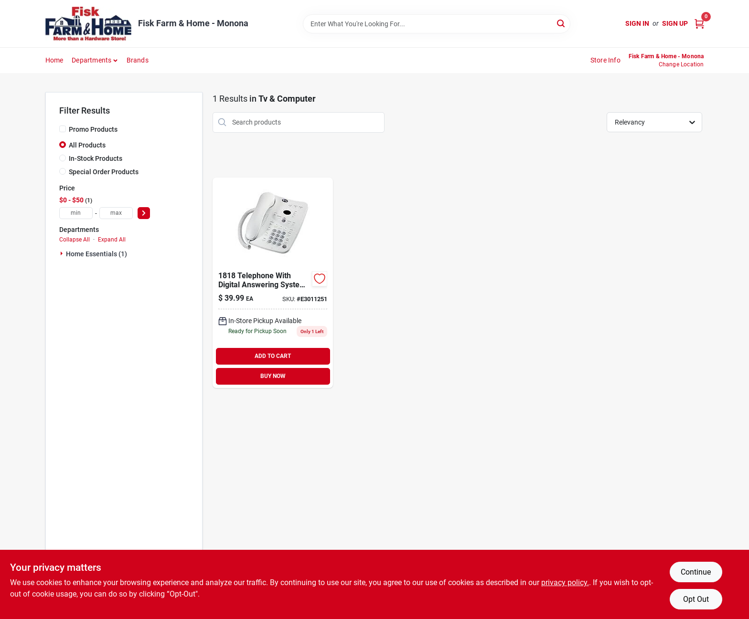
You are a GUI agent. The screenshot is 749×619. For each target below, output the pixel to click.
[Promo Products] (62, 129)
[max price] (116, 213)
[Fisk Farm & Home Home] (88, 24)
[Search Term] (436, 23)
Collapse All (74, 239)
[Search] (561, 23)
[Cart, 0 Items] (699, 24)
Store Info (605, 60)
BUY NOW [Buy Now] (273, 376)
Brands (138, 60)
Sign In (637, 23)
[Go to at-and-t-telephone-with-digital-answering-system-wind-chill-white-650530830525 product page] (273, 283)
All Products (87, 145)
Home (54, 60)
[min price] (76, 213)
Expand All (112, 239)
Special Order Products (104, 171)
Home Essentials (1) (96, 254)
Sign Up (675, 23)
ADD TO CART (273, 356)
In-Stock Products (95, 158)
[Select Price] (144, 213)
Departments (91, 60)
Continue (696, 572)
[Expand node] (62, 253)
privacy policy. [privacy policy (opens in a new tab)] (565, 582)
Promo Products (93, 129)
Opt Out (696, 599)
